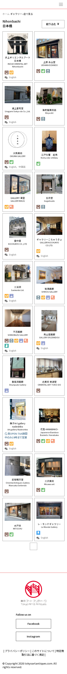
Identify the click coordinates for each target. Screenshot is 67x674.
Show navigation (60, 4)
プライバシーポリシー (17, 651)
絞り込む (52, 24)
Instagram (33, 636)
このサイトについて (43, 651)
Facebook (33, 623)
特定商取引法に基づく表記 (43, 652)
